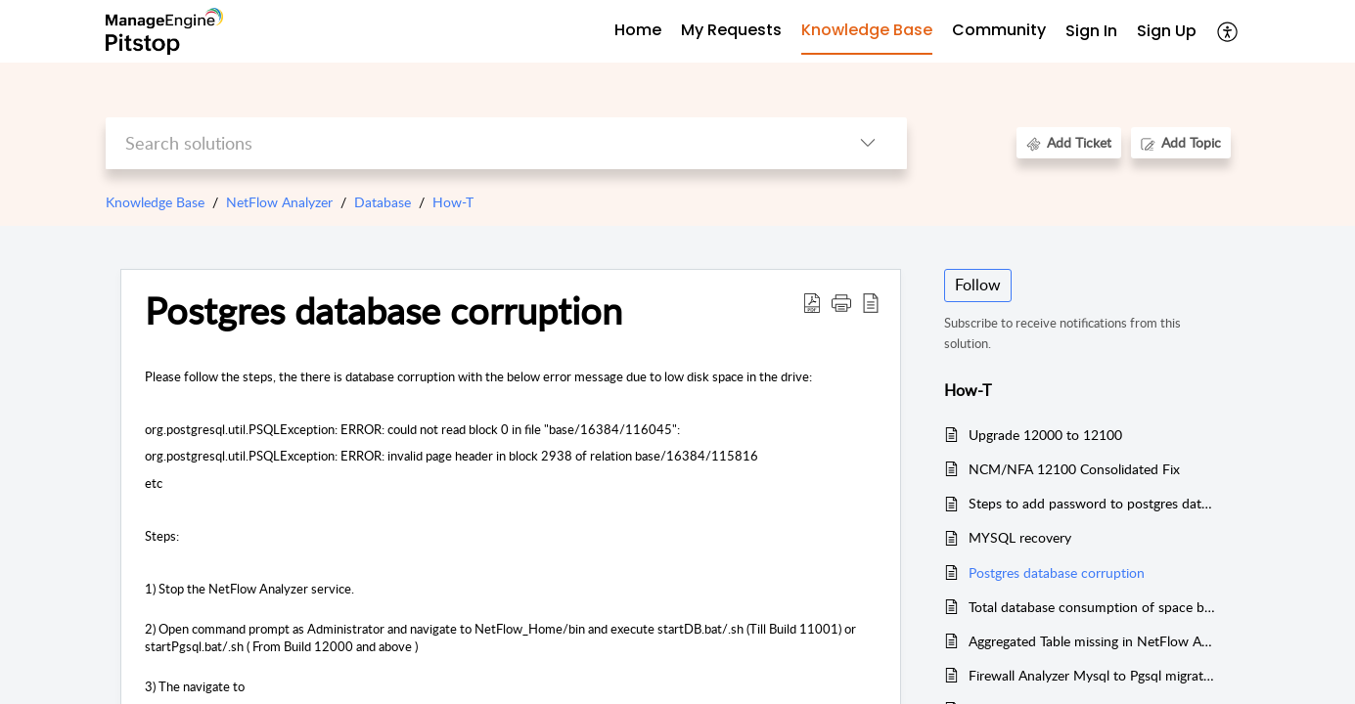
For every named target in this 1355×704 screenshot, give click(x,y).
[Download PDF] (812, 302)
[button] (841, 302)
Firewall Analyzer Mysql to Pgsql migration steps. (1092, 675)
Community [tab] (999, 30)
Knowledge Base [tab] (866, 30)
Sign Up (1167, 31)
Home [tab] (637, 30)
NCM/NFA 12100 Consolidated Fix (1074, 469)
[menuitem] (1091, 32)
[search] (467, 143)
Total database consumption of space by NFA (1092, 606)
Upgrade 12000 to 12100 (1045, 434)
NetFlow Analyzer (279, 202)
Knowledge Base (155, 202)
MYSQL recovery (1020, 537)
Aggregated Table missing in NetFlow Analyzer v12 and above (1092, 641)
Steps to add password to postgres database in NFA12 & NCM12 (1092, 503)
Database (382, 202)
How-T (453, 202)
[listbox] (868, 143)
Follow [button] (978, 284)
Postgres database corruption (383, 310)
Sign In (1091, 31)
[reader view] (871, 302)
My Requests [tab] (731, 30)
